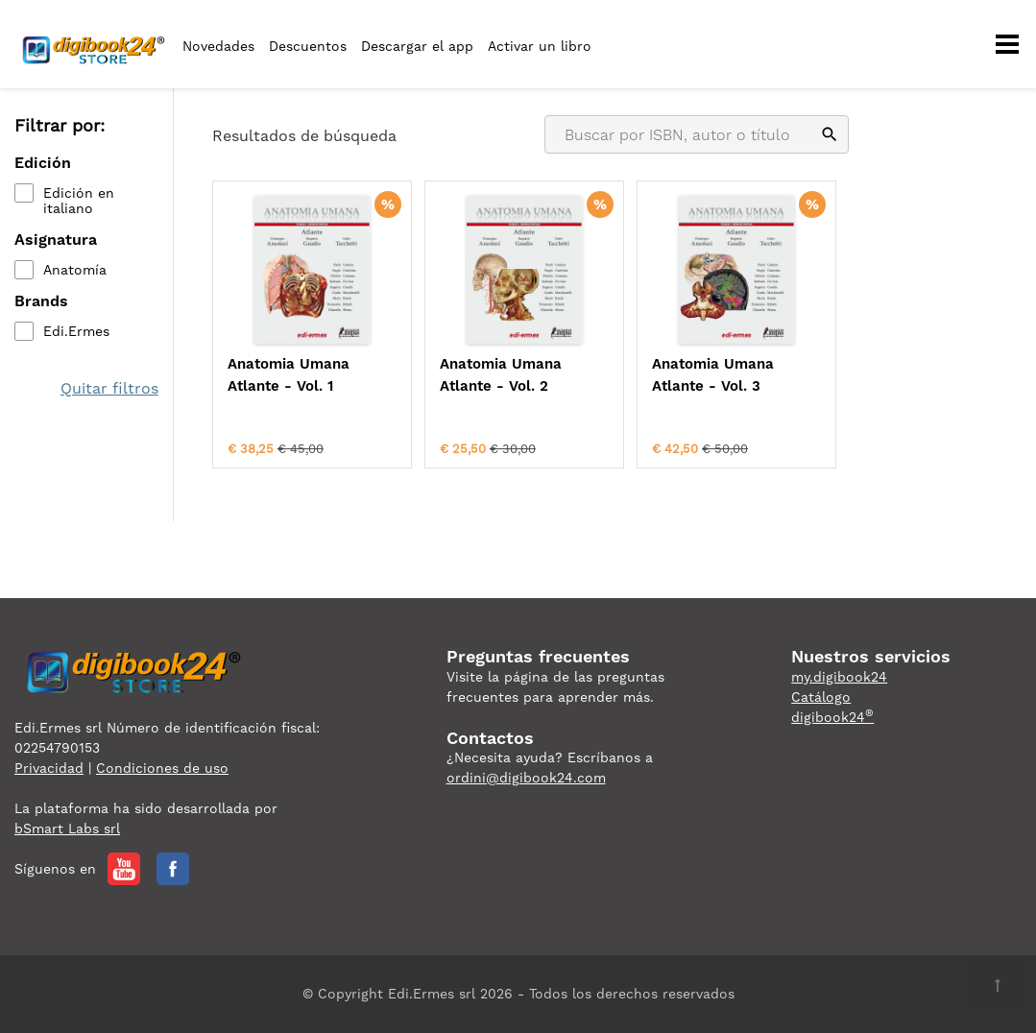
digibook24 (832, 717)
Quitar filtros (109, 388)
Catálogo (821, 697)
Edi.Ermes (76, 331)
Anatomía (75, 269)
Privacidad (49, 768)
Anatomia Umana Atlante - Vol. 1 (288, 375)
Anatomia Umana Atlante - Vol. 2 (501, 375)
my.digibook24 (839, 677)
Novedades (218, 46)
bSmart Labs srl (67, 828)
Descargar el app (417, 46)
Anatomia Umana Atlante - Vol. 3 (713, 375)
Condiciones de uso (162, 768)
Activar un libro (539, 46)
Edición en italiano (78, 200)
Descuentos (308, 46)
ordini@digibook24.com (526, 777)
